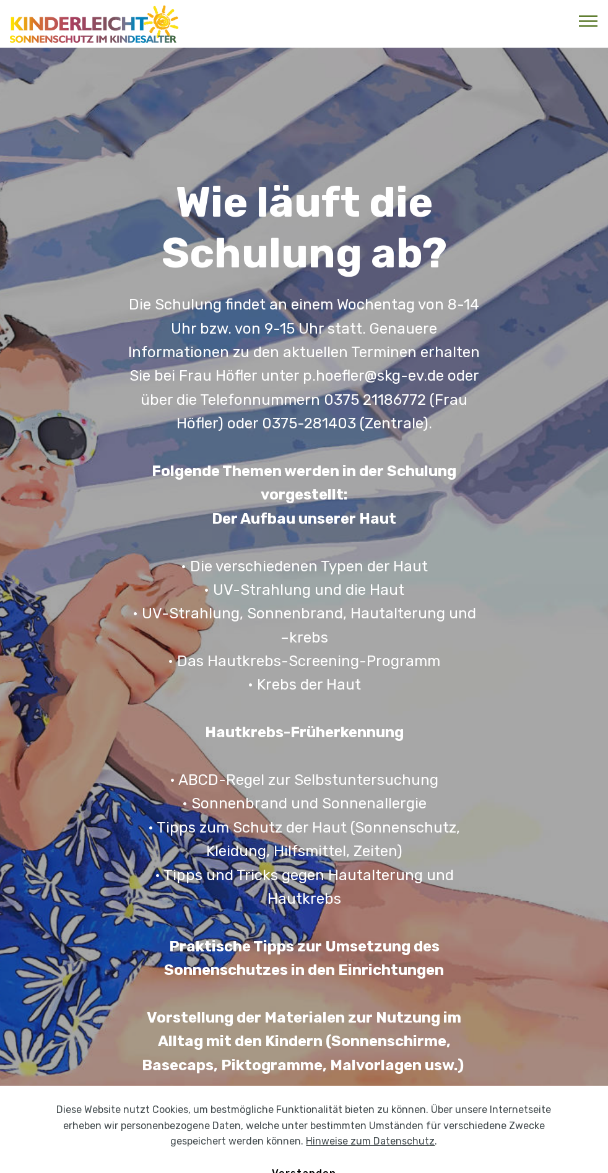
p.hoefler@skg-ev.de (373, 375)
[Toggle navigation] (588, 20)
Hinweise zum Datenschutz (370, 1156)
